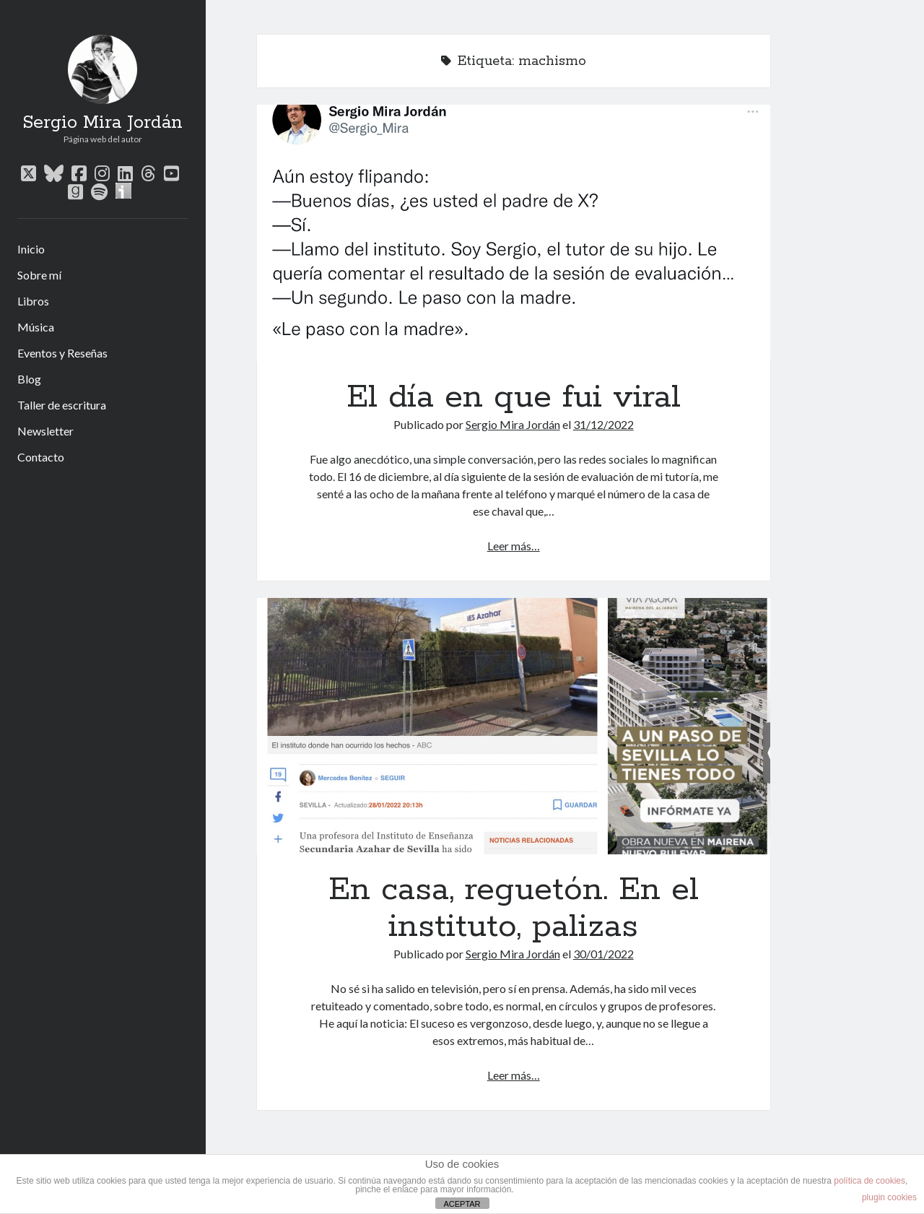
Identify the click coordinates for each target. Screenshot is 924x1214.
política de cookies (869, 1181)
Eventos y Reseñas (62, 353)
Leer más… (513, 545)
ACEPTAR (461, 1204)
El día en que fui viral (513, 233)
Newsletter (45, 431)
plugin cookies (889, 1197)
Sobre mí (39, 275)
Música (35, 327)
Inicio (31, 249)
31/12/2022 (603, 424)
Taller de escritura (61, 405)
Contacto (40, 457)
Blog (29, 379)
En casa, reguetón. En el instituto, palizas (513, 726)
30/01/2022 (603, 954)
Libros (33, 301)
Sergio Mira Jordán (102, 122)
